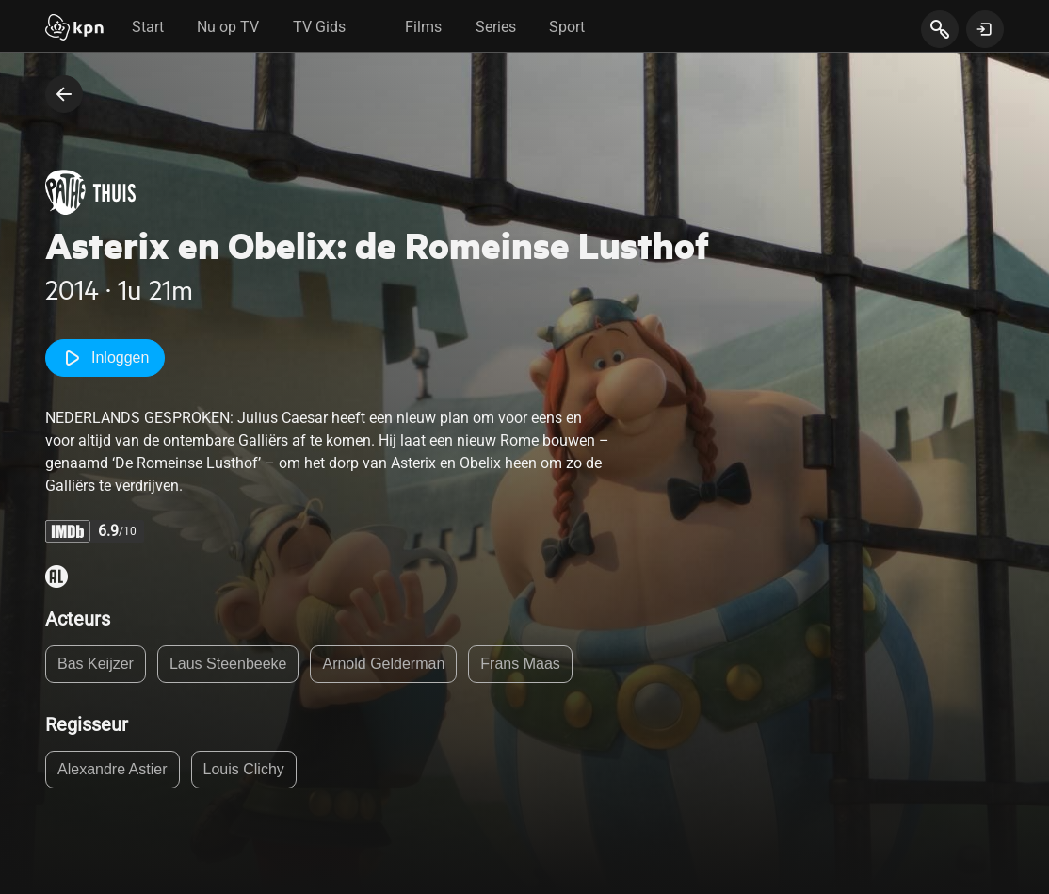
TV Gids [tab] (319, 27)
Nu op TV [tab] (228, 27)
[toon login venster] (985, 29)
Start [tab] (148, 27)
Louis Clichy (243, 769)
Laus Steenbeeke (228, 664)
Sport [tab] (567, 27)
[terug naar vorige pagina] (64, 94)
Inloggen (105, 358)
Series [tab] (496, 27)
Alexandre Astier (112, 769)
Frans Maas (519, 664)
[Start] (74, 29)
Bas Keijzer (95, 664)
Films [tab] (423, 27)
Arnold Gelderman (383, 664)
